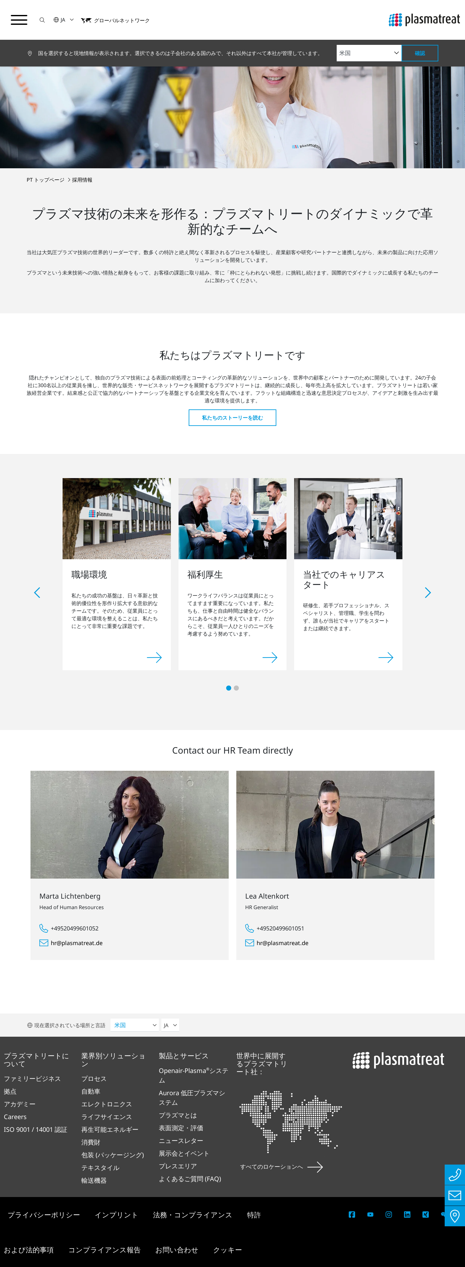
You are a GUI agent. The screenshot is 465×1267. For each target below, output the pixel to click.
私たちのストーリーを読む (232, 417)
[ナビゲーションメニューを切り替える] (19, 20)
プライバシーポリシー (45, 1214)
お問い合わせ (177, 1249)
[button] (42, 19)
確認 (420, 53)
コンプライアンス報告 (105, 1249)
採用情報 (82, 179)
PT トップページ (46, 179)
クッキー (227, 1249)
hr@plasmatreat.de (77, 943)
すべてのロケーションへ (281, 1166)
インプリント (117, 1214)
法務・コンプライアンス (193, 1214)
